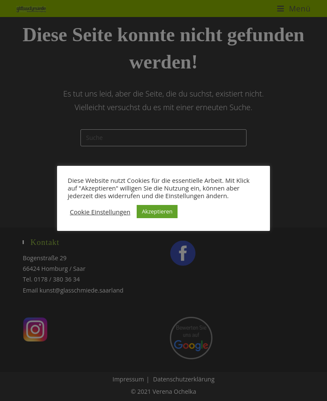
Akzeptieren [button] (157, 211)
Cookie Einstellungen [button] (100, 212)
